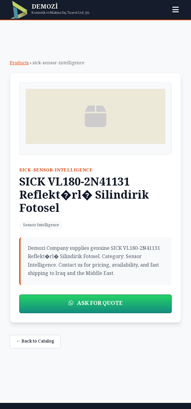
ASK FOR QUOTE (96, 303)
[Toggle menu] (175, 10)
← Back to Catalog (35, 341)
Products (19, 63)
